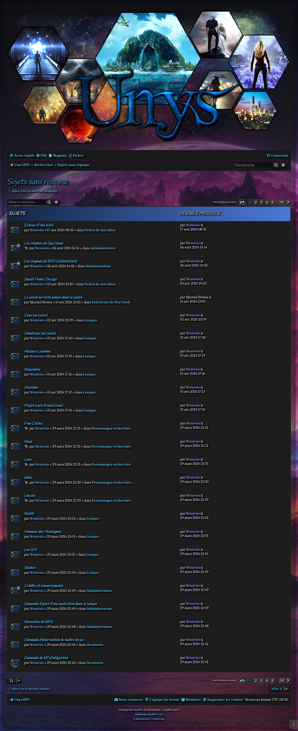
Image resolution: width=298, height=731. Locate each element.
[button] (242, 202)
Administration (103, 248)
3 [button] (261, 202)
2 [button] (256, 202)
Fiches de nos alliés (100, 230)
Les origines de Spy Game (43, 243)
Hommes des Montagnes (42, 531)
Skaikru (30, 568)
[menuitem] (41, 155)
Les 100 (30, 550)
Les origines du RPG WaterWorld (50, 261)
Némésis (37, 230)
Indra (28, 477)
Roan (28, 441)
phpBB (137, 709)
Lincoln (29, 495)
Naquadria (32, 369)
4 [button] (267, 202)
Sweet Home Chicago (40, 279)
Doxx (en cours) (35, 315)
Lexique (91, 320)
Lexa (27, 459)
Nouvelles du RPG (38, 622)
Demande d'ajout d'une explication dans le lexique (60, 604)
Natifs (29, 513)
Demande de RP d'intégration (46, 658)
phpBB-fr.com (155, 714)
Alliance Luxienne (37, 351)
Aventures (95, 645)
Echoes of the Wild (38, 225)
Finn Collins (33, 423)
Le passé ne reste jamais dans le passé (53, 297)
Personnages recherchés (111, 428)
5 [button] (272, 202)
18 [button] (282, 202)
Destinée (31, 387)
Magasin (60, 155)
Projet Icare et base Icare (43, 405)
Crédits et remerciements (43, 586)
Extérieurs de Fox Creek (111, 302)
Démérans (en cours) (40, 333)
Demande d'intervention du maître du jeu (54, 640)
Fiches (78, 155)
